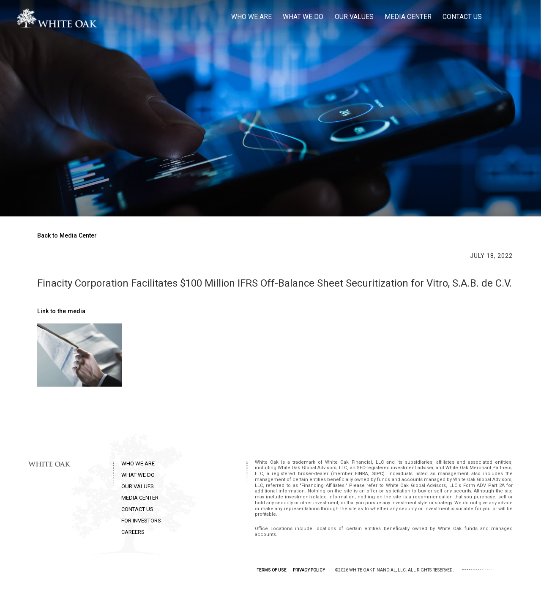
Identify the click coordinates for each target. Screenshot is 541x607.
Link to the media (61, 311)
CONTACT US (137, 509)
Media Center (408, 17)
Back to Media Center (67, 235)
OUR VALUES (137, 486)
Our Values (354, 17)
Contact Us (462, 17)
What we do (303, 17)
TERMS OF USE (272, 570)
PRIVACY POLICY (309, 570)
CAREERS (133, 532)
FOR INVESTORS (141, 520)
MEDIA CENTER (139, 498)
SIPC (377, 473)
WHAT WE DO (138, 475)
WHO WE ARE (138, 463)
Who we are (251, 17)
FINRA (361, 473)
